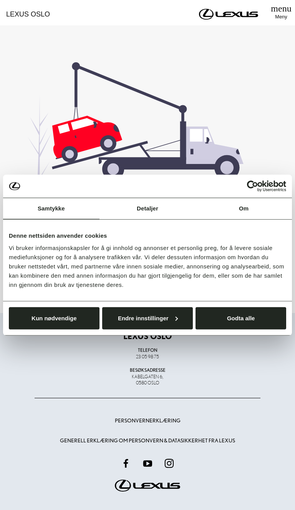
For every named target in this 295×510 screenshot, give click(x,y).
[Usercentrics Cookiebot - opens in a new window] (252, 186)
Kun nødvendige (54, 318)
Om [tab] (244, 208)
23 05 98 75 (147, 356)
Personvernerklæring (148, 420)
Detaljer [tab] (147, 208)
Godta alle (241, 318)
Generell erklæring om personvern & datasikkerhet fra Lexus (147, 440)
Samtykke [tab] (51, 208)
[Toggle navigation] (281, 12)
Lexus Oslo (28, 14)
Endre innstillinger (148, 318)
